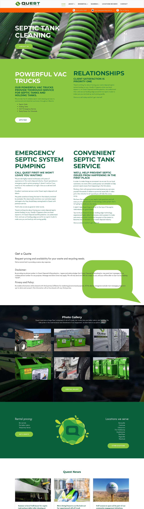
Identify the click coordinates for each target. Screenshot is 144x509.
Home (63, 4)
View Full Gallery (72, 389)
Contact (124, 4)
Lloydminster (121, 432)
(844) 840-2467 (81, 10)
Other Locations (118, 446)
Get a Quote (124, 10)
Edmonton (121, 427)
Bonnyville (121, 423)
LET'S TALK (23, 120)
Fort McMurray (120, 430)
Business (95, 4)
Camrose (122, 425)
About (71, 4)
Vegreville (121, 437)
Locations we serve (109, 4)
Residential (83, 4)
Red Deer (122, 434)
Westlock (122, 439)
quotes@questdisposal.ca (103, 10)
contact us (24, 46)
